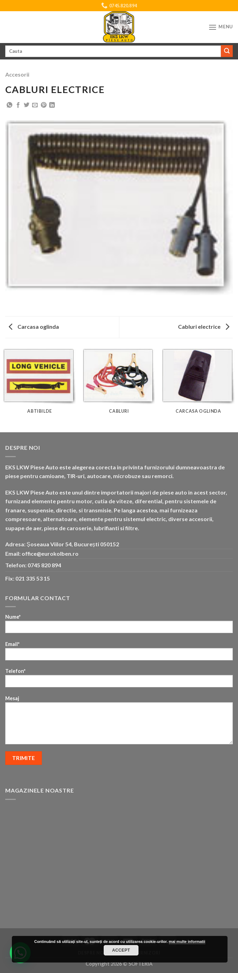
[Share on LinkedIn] (52, 105)
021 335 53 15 (32, 578)
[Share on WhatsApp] (9, 105)
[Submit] (227, 51)
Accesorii (17, 74)
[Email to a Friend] (35, 105)
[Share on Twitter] (26, 105)
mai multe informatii (187, 941)
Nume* (119, 626)
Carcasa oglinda (34, 326)
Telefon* (119, 680)
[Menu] (220, 27)
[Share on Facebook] (18, 105)
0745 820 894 (44, 565)
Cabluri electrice (203, 326)
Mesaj (119, 722)
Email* (119, 653)
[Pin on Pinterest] (43, 105)
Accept (121, 950)
